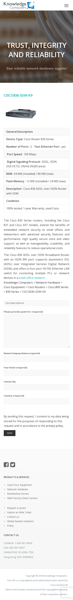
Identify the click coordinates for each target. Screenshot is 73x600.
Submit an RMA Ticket (19, 512)
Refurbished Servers (18, 493)
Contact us (13, 516)
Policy (10, 525)
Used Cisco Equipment (19, 484)
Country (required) (36, 399)
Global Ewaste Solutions (20, 521)
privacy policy (54, 426)
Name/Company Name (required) (36, 357)
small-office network (32, 278)
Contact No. (36, 385)
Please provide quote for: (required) (36, 329)
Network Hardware (17, 489)
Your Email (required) (36, 371)
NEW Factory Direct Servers (22, 498)
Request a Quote (16, 508)
